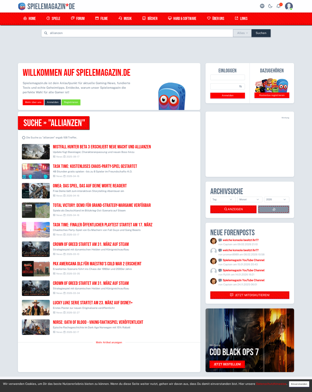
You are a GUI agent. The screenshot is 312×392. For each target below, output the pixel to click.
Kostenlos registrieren (272, 95)
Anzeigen (233, 209)
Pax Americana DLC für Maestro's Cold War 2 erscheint (97, 264)
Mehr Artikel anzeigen (109, 342)
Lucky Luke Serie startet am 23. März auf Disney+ (93, 303)
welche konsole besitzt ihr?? (240, 240)
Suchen (261, 33)
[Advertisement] (156, 49)
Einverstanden (299, 384)
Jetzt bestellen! (227, 364)
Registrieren (71, 102)
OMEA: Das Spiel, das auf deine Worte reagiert (90, 186)
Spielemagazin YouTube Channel (243, 260)
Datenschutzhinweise (271, 383)
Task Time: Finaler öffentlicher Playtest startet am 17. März (102, 225)
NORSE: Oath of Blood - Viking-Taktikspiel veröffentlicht (98, 322)
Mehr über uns (33, 102)
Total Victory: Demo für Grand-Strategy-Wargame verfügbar (102, 205)
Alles (241, 33)
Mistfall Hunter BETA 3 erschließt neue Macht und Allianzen (102, 147)
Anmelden (52, 102)
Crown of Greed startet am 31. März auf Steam (91, 244)
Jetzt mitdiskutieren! (250, 295)
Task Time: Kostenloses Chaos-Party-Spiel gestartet (95, 166)
